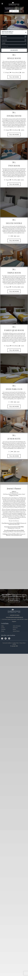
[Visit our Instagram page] (9, 638)
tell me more (14, 77)
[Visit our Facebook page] (2, 638)
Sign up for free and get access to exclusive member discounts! (14, 597)
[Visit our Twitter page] (6, 638)
